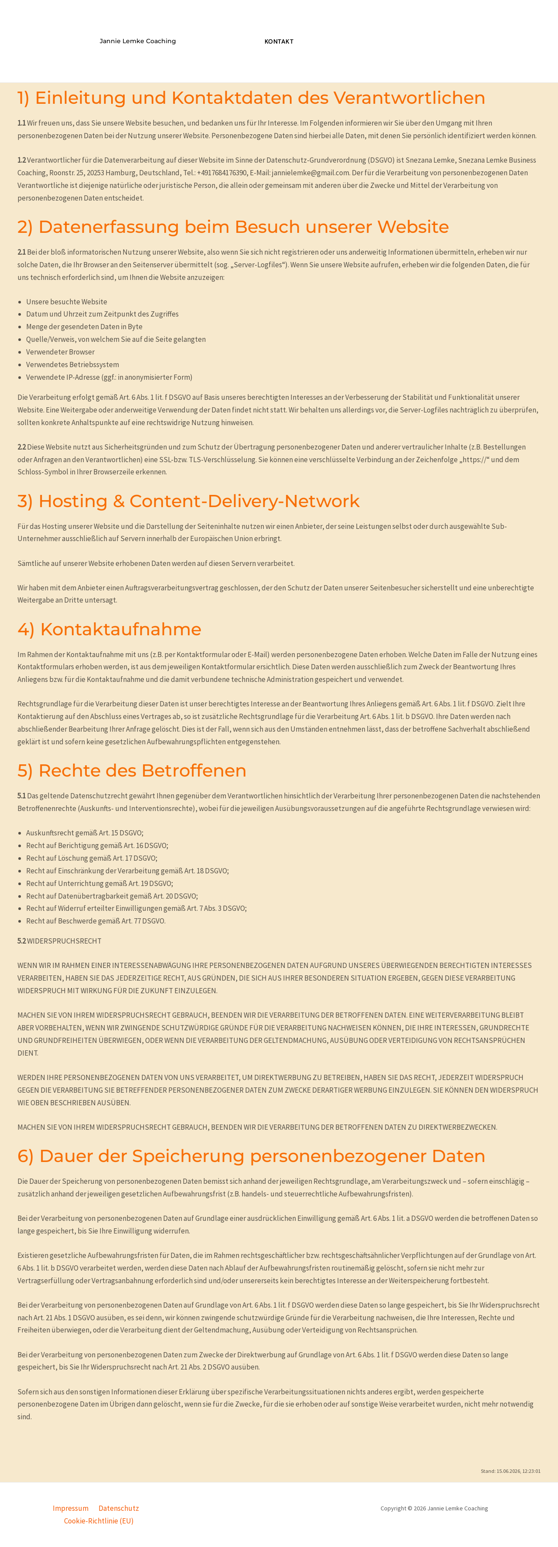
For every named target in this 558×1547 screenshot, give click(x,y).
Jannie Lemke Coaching (138, 41)
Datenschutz (117, 1508)
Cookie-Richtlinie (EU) (99, 1521)
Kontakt (279, 41)
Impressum (71, 1508)
